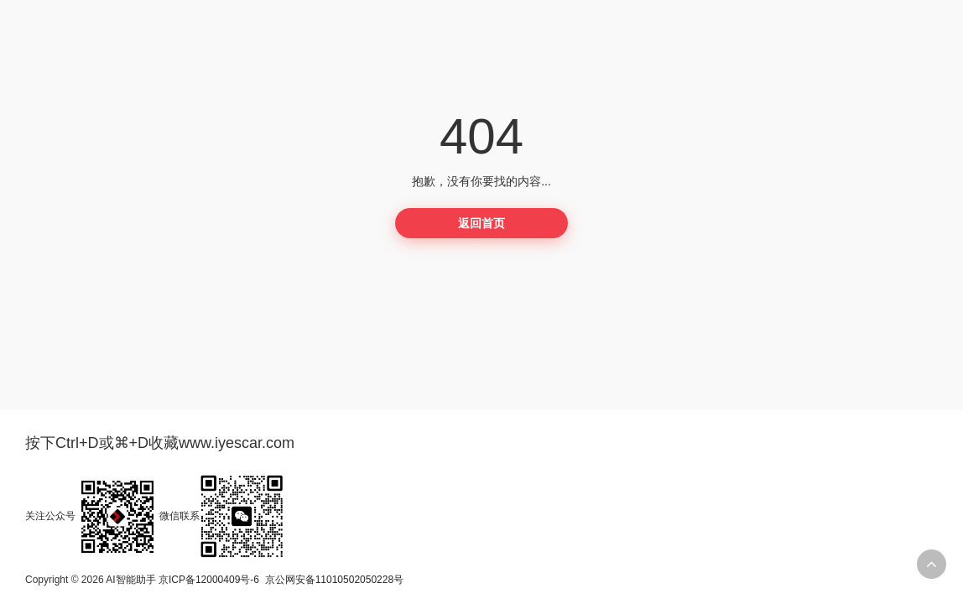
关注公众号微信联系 (154, 516)
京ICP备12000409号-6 (209, 580)
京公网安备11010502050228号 (334, 580)
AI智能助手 (130, 580)
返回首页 (481, 223)
